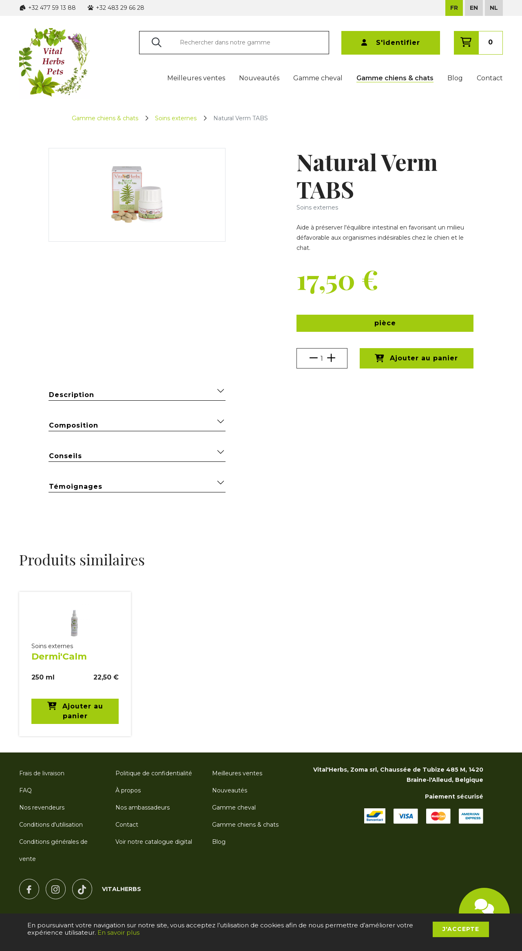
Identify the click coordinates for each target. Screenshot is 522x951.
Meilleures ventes (196, 78)
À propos (128, 790)
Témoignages (137, 486)
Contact (490, 78)
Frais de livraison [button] (41, 773)
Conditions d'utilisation (51, 824)
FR (454, 7)
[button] (384, 323)
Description (137, 394)
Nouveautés (259, 78)
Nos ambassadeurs (142, 807)
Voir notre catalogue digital (153, 841)
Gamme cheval (318, 78)
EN (474, 7)
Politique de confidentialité (153, 773)
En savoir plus (118, 932)
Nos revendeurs (41, 807)
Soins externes (176, 118)
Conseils (137, 455)
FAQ (25, 790)
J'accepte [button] (460, 929)
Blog (455, 78)
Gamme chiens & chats (395, 78)
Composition (137, 425)
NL (494, 7)
